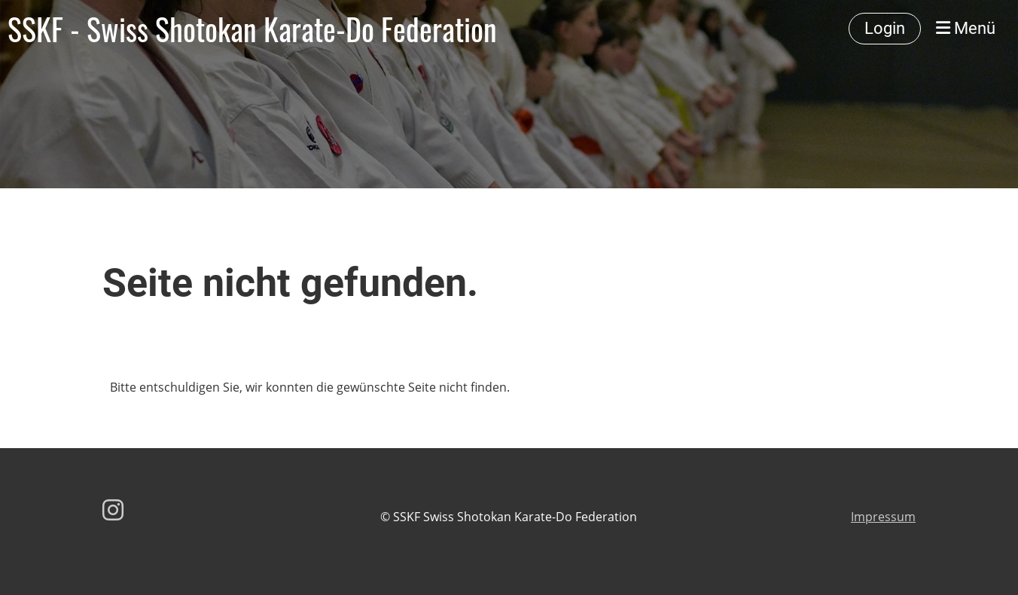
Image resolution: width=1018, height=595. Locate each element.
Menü (965, 28)
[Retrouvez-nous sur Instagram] (112, 509)
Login (884, 28)
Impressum (883, 516)
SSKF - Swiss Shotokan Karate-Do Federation (252, 29)
